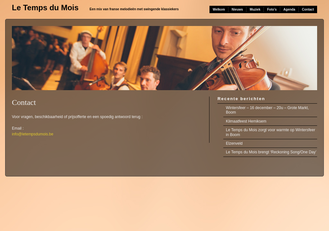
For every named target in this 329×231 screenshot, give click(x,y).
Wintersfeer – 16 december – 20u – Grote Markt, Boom (267, 110)
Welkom (219, 9)
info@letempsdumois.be (32, 134)
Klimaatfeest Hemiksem (246, 121)
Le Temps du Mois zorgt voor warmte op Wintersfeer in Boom (270, 132)
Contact (308, 9)
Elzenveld (234, 143)
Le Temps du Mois (45, 7)
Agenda (289, 9)
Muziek (255, 9)
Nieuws (237, 9)
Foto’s (272, 9)
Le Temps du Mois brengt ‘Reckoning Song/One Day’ (271, 152)
